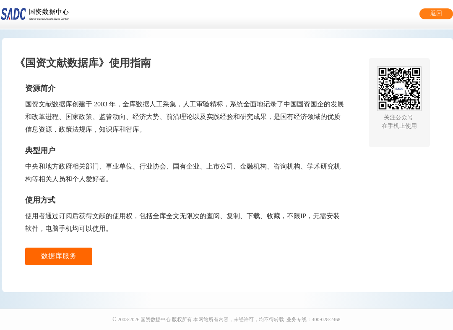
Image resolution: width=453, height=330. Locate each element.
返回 (436, 13)
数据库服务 (59, 255)
